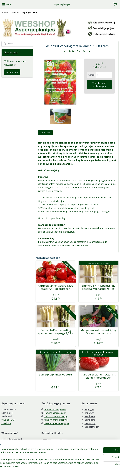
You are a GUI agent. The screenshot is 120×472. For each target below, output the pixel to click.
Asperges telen (29, 12)
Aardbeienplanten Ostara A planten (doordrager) (98, 376)
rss (56, 466)
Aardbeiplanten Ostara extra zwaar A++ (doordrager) (56, 287)
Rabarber (89, 412)
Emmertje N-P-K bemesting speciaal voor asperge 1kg (98, 287)
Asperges (89, 409)
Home (4, 12)
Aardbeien (90, 416)
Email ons (6, 423)
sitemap (49, 466)
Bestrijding (90, 419)
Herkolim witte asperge (55, 416)
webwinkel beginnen (67, 466)
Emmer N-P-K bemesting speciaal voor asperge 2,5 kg (55, 332)
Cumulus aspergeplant (55, 409)
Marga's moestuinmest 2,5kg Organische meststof (99, 332)
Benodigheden (92, 426)
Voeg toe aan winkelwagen (99, 84)
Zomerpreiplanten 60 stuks (55, 374)
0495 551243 (8, 419)
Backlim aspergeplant (55, 412)
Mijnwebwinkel (95, 466)
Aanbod (15, 12)
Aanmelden (12, 72)
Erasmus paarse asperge (56, 423)
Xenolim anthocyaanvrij (56, 419)
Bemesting (90, 423)
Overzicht (45, 132)
